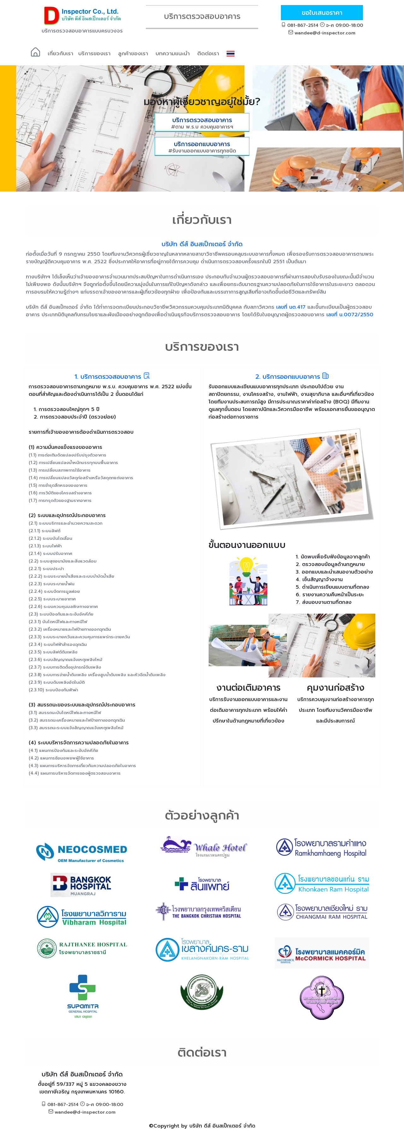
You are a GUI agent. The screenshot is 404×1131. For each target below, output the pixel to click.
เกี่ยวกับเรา (60, 53)
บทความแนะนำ (173, 53)
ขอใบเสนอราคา (322, 12)
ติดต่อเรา (208, 53)
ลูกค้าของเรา (133, 53)
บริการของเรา (94, 53)
